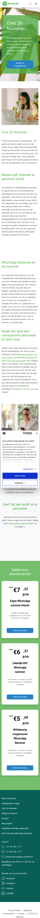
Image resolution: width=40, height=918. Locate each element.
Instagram (8, 883)
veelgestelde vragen (16, 523)
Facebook (8, 878)
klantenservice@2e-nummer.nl (17, 857)
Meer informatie (20, 630)
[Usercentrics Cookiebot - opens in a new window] (24, 433)
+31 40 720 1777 (12, 846)
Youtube (7, 888)
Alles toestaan (20, 476)
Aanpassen (20, 483)
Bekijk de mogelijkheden (20, 64)
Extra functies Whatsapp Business (17, 833)
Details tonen (28, 469)
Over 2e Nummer (9, 808)
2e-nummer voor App (29, 389)
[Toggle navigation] (35, 3)
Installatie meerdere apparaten (15, 828)
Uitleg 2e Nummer (10, 813)
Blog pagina (7, 823)
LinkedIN (8, 893)
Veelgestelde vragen (11, 803)
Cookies (21, 913)
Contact (5, 818)
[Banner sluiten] (37, 433)
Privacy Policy (14, 910)
